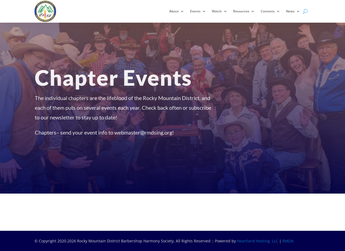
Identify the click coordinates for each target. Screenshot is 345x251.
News (290, 11)
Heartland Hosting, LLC (257, 240)
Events (195, 11)
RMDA (288, 240)
